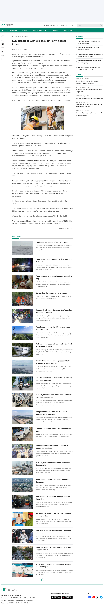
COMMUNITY (55, 30)
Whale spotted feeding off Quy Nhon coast (52, 242)
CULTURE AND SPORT (40, 30)
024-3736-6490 (25, 603)
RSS (72, 25)
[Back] (2, 59)
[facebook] (2, 36)
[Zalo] (2, 47)
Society (26, 36)
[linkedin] (2, 44)
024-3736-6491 (13, 603)
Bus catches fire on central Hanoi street (51, 293)
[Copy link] (2, 51)
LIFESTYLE (25, 30)
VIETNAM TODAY (12, 30)
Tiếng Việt (64, 25)
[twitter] (2, 40)
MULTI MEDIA (67, 30)
